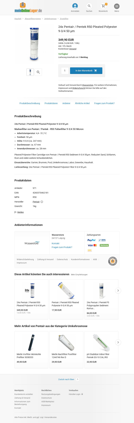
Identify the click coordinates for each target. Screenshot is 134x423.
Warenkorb (103, 11)
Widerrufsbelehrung (25, 259)
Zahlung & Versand (45, 259)
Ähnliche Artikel (82, 103)
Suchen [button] (89, 11)
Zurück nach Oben (68, 379)
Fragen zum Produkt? (104, 103)
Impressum (22, 263)
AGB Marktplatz (47, 402)
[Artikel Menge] (65, 70)
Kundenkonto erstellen (23, 394)
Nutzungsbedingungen (50, 394)
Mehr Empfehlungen (79, 275)
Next (118, 290)
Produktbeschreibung (29, 103)
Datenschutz (62, 259)
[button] (89, 6)
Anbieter (66, 103)
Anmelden (75, 11)
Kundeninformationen (80, 259)
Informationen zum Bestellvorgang (22, 403)
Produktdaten (51, 103)
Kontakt (55, 243)
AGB (95, 259)
